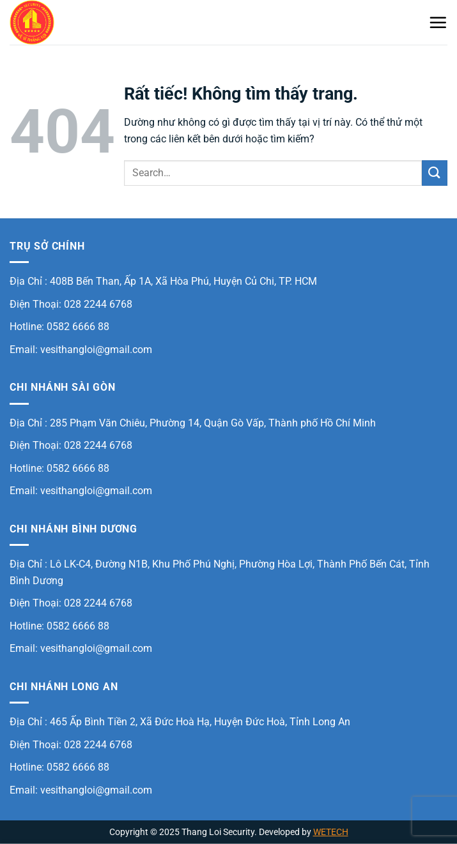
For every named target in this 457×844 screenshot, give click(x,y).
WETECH (330, 832)
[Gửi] (434, 172)
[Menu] (437, 22)
